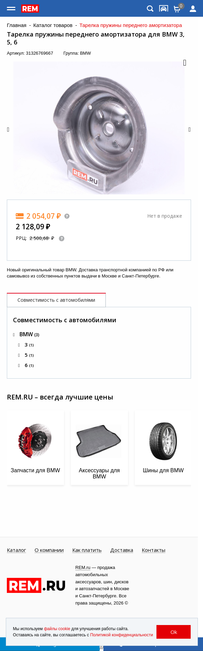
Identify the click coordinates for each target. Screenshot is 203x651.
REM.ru (82, 567)
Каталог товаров (53, 25)
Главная (16, 25)
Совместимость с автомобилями (56, 300)
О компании (49, 550)
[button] (184, 63)
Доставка (121, 550)
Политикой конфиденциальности (121, 635)
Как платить (87, 550)
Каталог (16, 550)
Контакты (153, 550)
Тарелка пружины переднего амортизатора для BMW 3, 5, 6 (96, 38)
